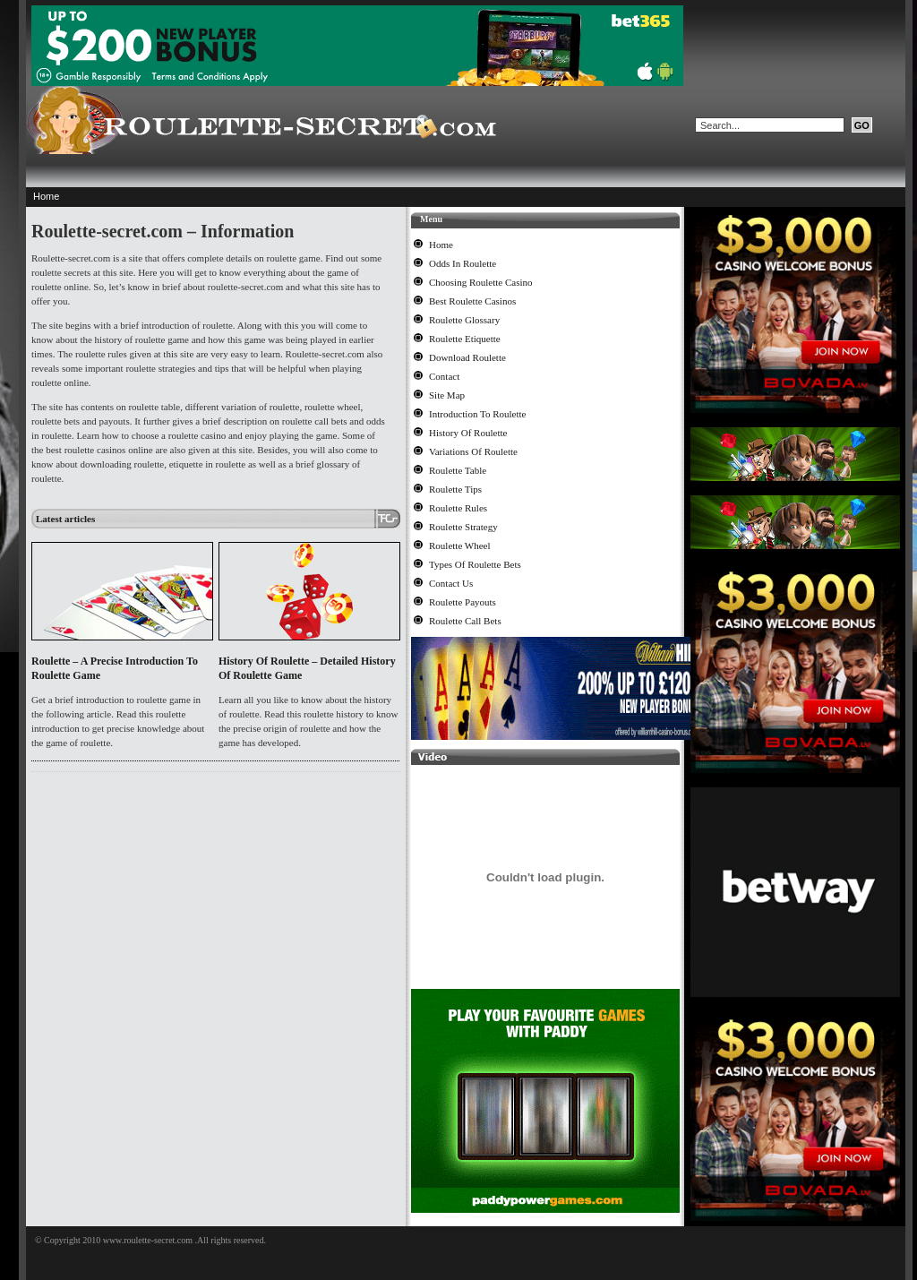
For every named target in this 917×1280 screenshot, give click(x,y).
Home (46, 196)
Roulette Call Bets (465, 620)
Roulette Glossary (464, 319)
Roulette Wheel (460, 545)
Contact (444, 376)
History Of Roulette (468, 432)
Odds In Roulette (462, 263)
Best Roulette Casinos (472, 301)
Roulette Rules (458, 508)
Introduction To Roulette (477, 413)
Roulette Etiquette (465, 338)
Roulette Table (457, 470)
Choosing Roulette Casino (481, 282)
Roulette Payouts (462, 602)
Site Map (447, 395)
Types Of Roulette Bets (475, 564)
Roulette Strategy (463, 526)
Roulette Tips (455, 489)
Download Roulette (467, 357)
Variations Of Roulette (473, 451)
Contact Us (451, 583)
